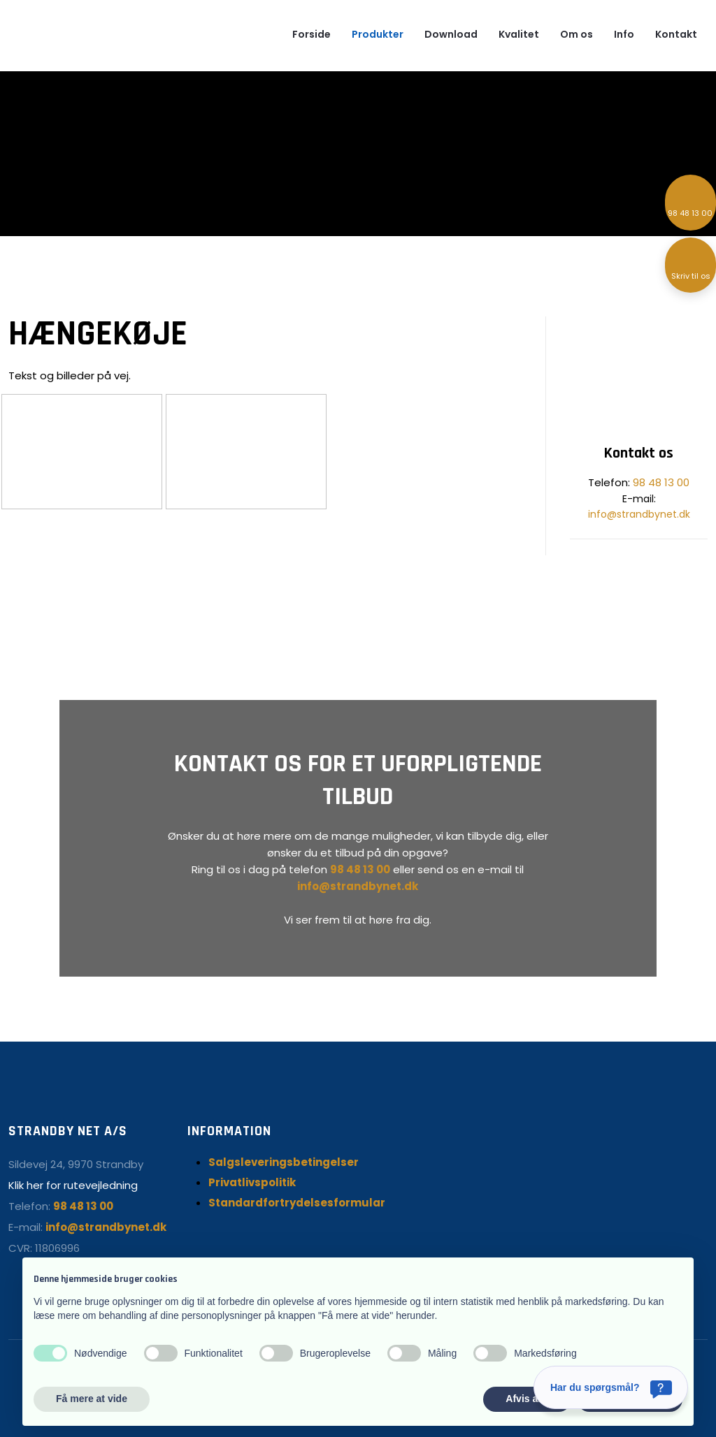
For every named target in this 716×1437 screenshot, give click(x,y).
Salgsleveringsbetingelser (283, 1162)
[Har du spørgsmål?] (611, 1387)
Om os (576, 34)
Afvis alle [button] (527, 1398)
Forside (311, 34)
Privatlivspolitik (252, 1182)
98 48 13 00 (661, 482)
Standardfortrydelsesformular (296, 1202)
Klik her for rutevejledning (73, 1185)
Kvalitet (519, 34)
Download (451, 34)
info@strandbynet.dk (639, 514)
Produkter (377, 34)
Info (624, 34)
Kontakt (676, 34)
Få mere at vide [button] (91, 1398)
